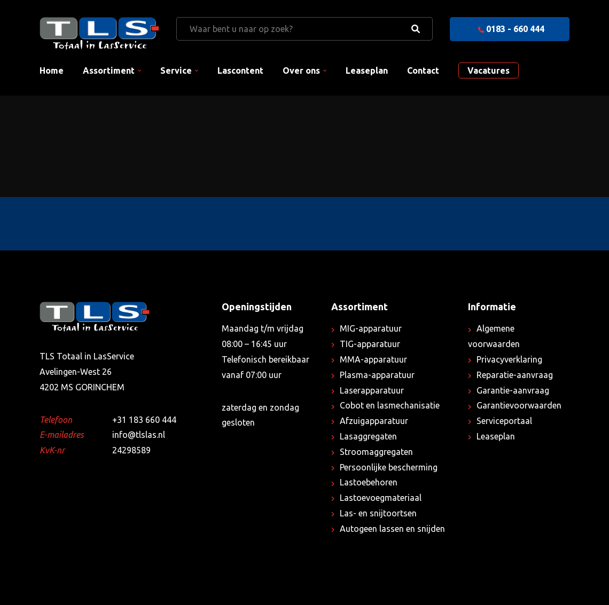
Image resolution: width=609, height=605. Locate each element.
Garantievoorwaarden (519, 405)
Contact (423, 70)
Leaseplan (367, 70)
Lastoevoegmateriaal (380, 497)
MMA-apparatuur (373, 359)
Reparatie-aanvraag (515, 375)
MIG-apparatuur (371, 328)
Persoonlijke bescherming (389, 467)
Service (176, 70)
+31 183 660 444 (144, 420)
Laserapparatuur (372, 390)
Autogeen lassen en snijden (392, 528)
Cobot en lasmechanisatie (390, 405)
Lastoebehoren (368, 482)
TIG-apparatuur (370, 344)
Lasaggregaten (368, 436)
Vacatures (488, 70)
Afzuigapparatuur (374, 421)
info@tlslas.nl (138, 434)
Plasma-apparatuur (377, 375)
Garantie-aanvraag (513, 390)
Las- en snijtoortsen (378, 513)
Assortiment (109, 70)
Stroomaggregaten (376, 452)
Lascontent (240, 70)
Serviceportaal (504, 421)
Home (52, 70)
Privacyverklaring (509, 359)
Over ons (301, 70)
